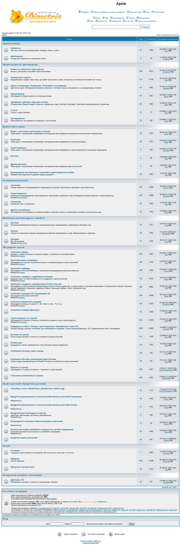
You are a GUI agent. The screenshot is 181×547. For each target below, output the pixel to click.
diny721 (166, 188)
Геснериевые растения (15, 181)
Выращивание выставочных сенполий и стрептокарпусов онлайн (42, 172)
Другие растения (19, 164)
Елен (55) (83, 508)
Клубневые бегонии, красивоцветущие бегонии (33, 359)
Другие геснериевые (20, 210)
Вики (90, 21)
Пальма (166, 440)
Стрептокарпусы (19, 148)
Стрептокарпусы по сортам (24, 318)
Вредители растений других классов (28, 413)
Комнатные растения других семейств (24, 218)
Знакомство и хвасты (21, 77)
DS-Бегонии (16, 343)
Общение (15, 459)
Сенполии (15, 140)
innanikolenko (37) (45, 508)
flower (166, 121)
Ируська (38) (15, 512)
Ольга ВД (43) (97, 512)
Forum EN (128, 21)
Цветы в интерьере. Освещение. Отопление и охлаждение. (39, 86)
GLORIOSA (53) (96, 510)
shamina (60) (74, 508)
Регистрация (158, 12)
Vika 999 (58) (150, 510)
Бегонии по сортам (20, 335)
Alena (166, 105)
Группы (130, 18)
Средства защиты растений (24, 438)
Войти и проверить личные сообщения (108, 12)
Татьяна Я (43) (118, 508)
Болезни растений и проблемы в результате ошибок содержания (42, 429)
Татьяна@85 (166, 234)
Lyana (166, 407)
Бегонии (14, 156)
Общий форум (17, 94)
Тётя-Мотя (166, 72)
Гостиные (15, 451)
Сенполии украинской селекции (26, 302)
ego (166, 470)
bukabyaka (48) (72, 510)
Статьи (14, 110)
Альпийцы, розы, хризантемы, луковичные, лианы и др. (38, 388)
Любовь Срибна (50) (45, 512)
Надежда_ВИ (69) (84, 512)
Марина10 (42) (59, 512)
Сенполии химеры (19, 252)
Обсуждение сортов (13, 247)
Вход (146, 12)
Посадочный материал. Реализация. (22, 475)
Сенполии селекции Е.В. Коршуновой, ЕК (30, 293)
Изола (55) (173, 510)
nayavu (166, 399)
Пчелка (166, 271)
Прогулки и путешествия (22, 467)
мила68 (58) (92, 508)
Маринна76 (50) (71, 512)
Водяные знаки (134, 12)
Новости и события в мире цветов (27, 69)
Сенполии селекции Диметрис (25, 310)
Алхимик (166, 59)
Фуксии (14, 231)
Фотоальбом (143, 18)
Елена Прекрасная (166, 370)
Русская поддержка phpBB (90, 543)
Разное (6, 446)
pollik (166, 321)
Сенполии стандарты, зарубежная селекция (32, 277)
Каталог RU (101, 21)
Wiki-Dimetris (17, 56)
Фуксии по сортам (19, 367)
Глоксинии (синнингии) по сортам (27, 376)
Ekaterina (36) (84, 510)
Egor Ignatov (52, 499)
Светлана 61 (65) (110, 512)
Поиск (96, 18)
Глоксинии (16, 202)
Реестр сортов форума (145, 21)
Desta (166, 432)
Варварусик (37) (162, 510)
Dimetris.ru (16, 48)
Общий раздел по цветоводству (20, 65)
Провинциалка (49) (105, 508)
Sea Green (23, 197)
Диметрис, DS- (17, 480)
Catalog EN (115, 21)
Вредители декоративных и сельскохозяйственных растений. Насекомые (46, 397)
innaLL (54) (107, 510)
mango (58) (64, 508)
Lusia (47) (55, 508)
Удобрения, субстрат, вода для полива (29, 102)
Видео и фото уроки (14, 127)
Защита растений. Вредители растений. (24, 384)
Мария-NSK (166, 378)
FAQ (106, 18)
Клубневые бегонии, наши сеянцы (27, 351)
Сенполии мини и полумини (24, 260)
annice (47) (62, 510)
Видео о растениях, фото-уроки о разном (30, 131)
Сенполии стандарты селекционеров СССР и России (36, 284)
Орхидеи (15, 239)
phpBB (89, 541)
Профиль (84, 12)
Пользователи (117, 18)
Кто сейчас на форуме (15, 491)
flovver (166, 96)
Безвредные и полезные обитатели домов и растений (37, 421)
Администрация (11, 43)
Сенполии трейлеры (20, 268)
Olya (166, 225)
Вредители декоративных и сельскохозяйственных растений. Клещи (44, 405)
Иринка (22, 256)
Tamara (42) (140, 510)
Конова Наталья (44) (29, 512)
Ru (20, 401)
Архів (4, 35)
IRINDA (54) (116, 510)
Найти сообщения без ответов (168, 35)
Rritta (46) (124, 510)
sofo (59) (132, 510)
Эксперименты (18, 118)
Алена (166, 424)
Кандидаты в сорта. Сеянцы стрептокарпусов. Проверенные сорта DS (44, 326)
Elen (166, 51)
